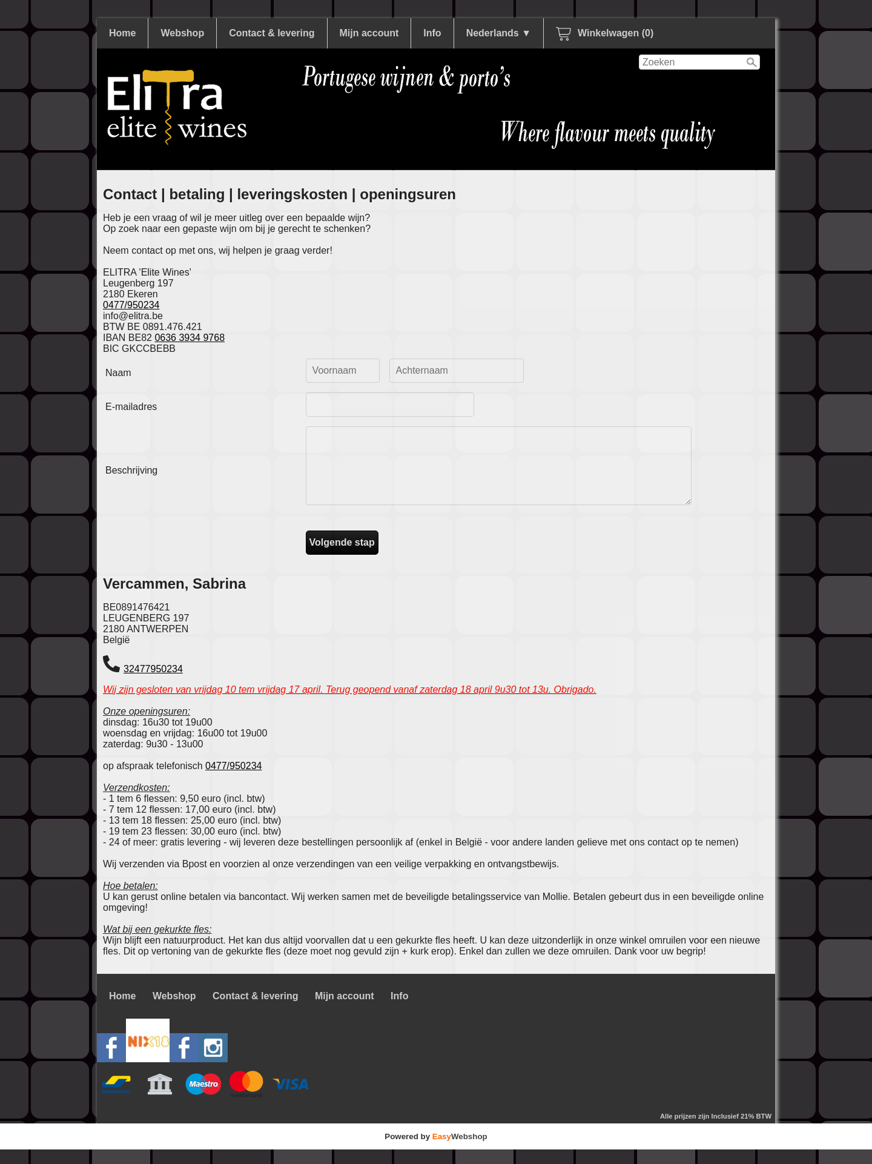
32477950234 (153, 683)
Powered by (436, 1151)
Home (122, 33)
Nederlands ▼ (498, 33)
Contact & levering (271, 33)
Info (432, 33)
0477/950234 (131, 305)
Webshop (182, 33)
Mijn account (369, 33)
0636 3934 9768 (189, 337)
